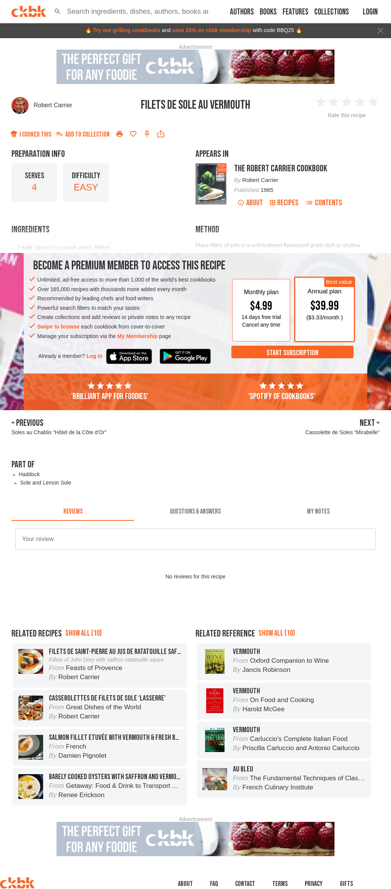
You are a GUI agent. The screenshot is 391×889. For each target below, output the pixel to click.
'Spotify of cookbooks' (281, 391)
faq (214, 884)
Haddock (29, 474)
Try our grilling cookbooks (126, 30)
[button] (57, 11)
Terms (280, 884)
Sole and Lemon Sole (45, 483)
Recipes (284, 203)
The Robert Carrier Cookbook (280, 168)
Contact (245, 884)
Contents (323, 203)
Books (268, 12)
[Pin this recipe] (147, 134)
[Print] (119, 134)
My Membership (137, 336)
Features (296, 12)
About (250, 203)
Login (370, 12)
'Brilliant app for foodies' (109, 391)
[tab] (72, 511)
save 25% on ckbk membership (211, 30)
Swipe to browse (58, 327)
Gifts (346, 884)
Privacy (314, 884)
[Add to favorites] (133, 134)
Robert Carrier (53, 105)
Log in (94, 356)
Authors (242, 12)
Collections (331, 12)
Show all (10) (83, 633)
